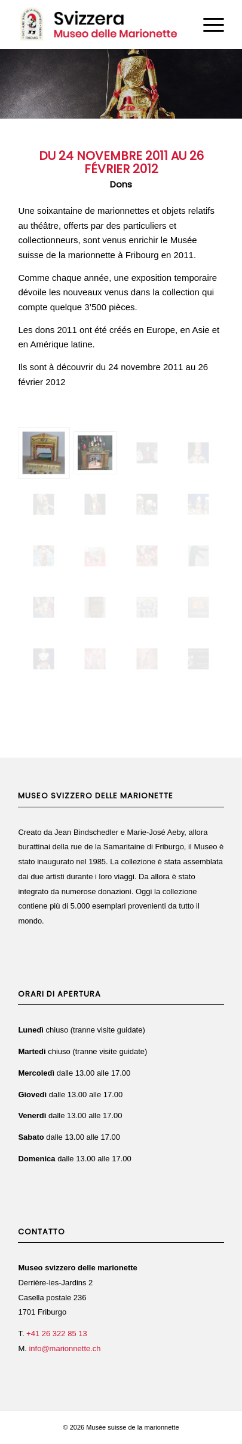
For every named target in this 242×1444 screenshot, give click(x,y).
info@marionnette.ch (64, 1348)
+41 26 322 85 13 (56, 1333)
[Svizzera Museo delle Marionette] (100, 25)
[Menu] (207, 25)
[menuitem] (207, 25)
